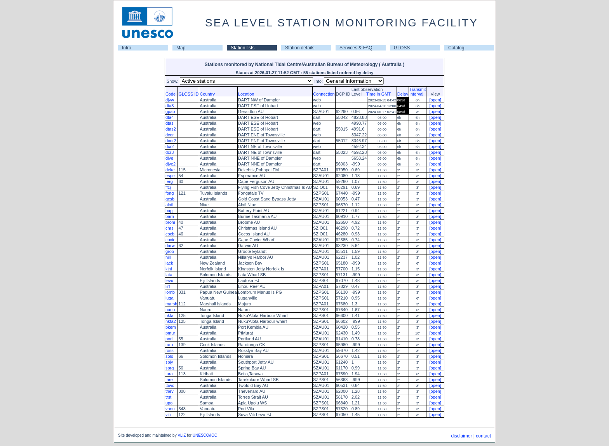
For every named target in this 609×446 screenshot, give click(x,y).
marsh (171, 303)
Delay (402, 94)
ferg (169, 181)
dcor (169, 134)
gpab (170, 111)
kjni (168, 269)
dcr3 (169, 152)
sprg (169, 368)
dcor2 (170, 140)
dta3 (169, 105)
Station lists (242, 48)
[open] (435, 100)
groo (169, 251)
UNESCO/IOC (205, 435)
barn (169, 216)
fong (169, 193)
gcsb (169, 199)
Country (207, 94)
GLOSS (402, 48)
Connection (324, 94)
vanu (170, 408)
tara (169, 373)
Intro (126, 48)
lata (168, 274)
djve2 (170, 164)
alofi (169, 204)
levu (169, 280)
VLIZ (181, 435)
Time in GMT (377, 94)
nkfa (169, 315)
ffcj (168, 187)
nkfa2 (170, 321)
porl (168, 338)
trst (168, 397)
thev (169, 391)
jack (169, 263)
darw (170, 245)
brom (170, 222)
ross (169, 350)
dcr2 (169, 146)
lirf (167, 286)
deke (170, 169)
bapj (169, 210)
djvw (169, 100)
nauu (170, 309)
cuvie (170, 239)
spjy (169, 362)
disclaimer (461, 436)
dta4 (169, 117)
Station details (299, 48)
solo (169, 356)
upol (169, 403)
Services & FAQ (355, 48)
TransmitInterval (417, 91)
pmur (170, 333)
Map (180, 48)
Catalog (456, 48)
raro (169, 344)
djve (169, 158)
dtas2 (170, 129)
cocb (169, 234)
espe (170, 175)
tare (169, 379)
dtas (169, 123)
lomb (170, 292)
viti (168, 414)
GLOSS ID (188, 94)
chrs (169, 228)
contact (483, 436)
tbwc (169, 385)
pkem (170, 327)
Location (246, 94)
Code (170, 94)
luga (169, 298)
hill (168, 257)
